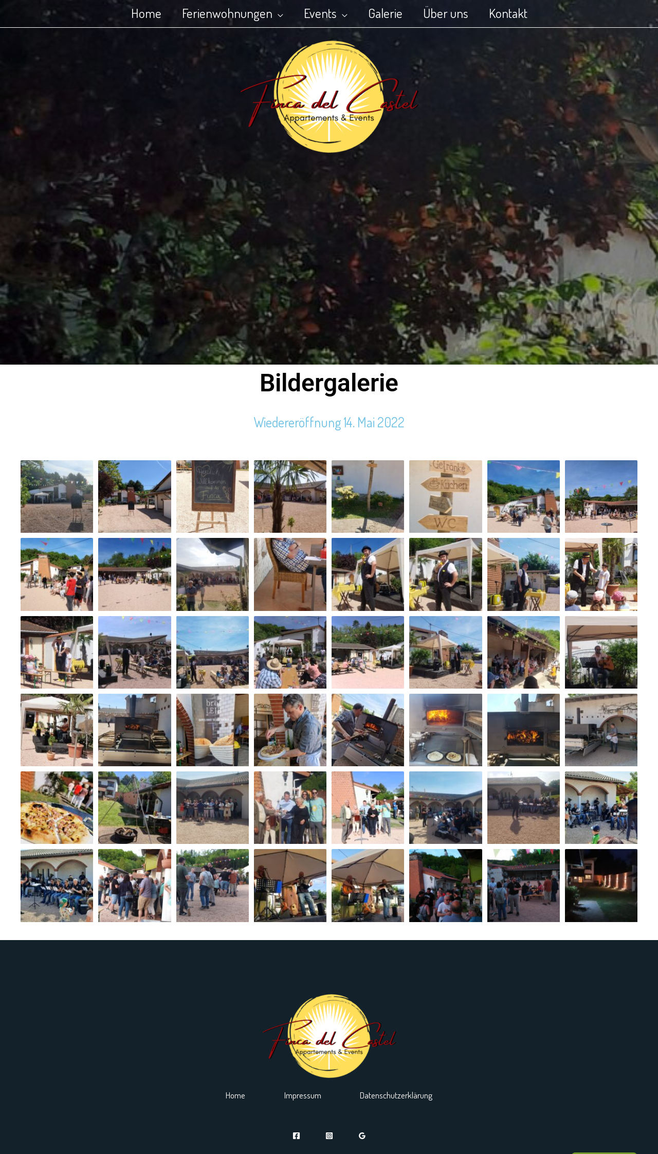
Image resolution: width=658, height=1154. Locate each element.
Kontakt (521, 13)
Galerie (388, 13)
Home (133, 13)
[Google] (362, 1135)
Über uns (453, 13)
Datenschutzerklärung (411, 1094)
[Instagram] (329, 1135)
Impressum (301, 1094)
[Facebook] (296, 1135)
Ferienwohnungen (219, 13)
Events (317, 13)
